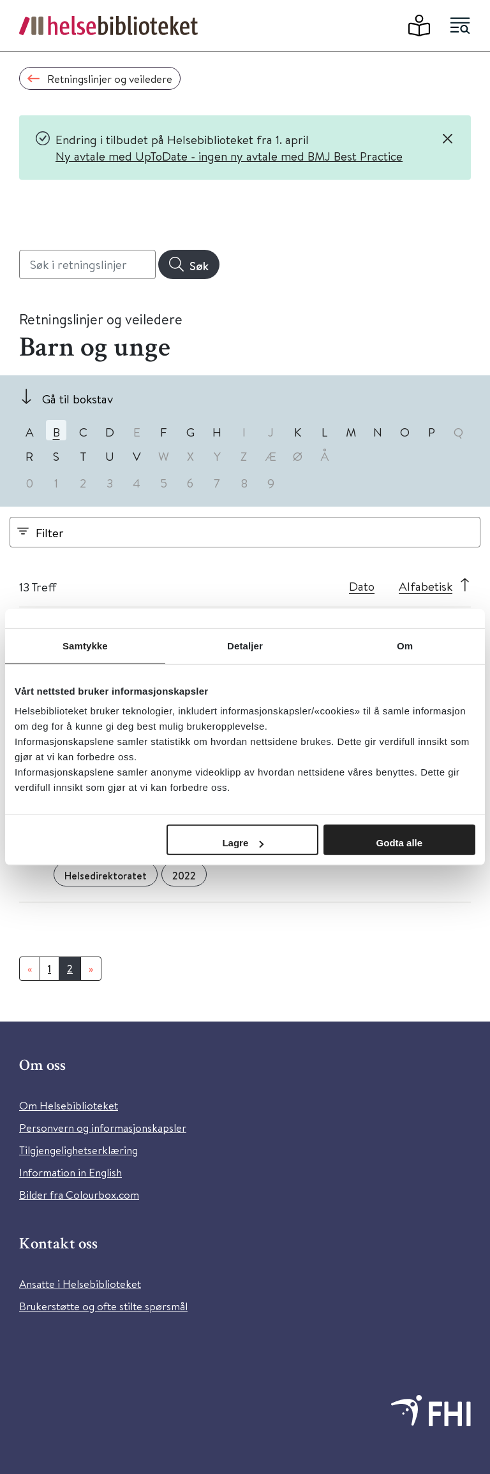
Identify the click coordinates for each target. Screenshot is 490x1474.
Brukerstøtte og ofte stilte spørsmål (103, 1306)
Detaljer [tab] (245, 645)
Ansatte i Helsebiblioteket (80, 1283)
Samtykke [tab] (85, 645)
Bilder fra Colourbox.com (79, 1194)
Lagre (243, 842)
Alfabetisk (425, 586)
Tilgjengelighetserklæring (78, 1150)
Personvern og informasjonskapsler (102, 1127)
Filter (50, 532)
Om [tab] (405, 645)
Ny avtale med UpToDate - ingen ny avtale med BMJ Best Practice (229, 156)
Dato (362, 586)
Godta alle (399, 842)
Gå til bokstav (77, 399)
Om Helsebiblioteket (68, 1105)
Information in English (70, 1172)
